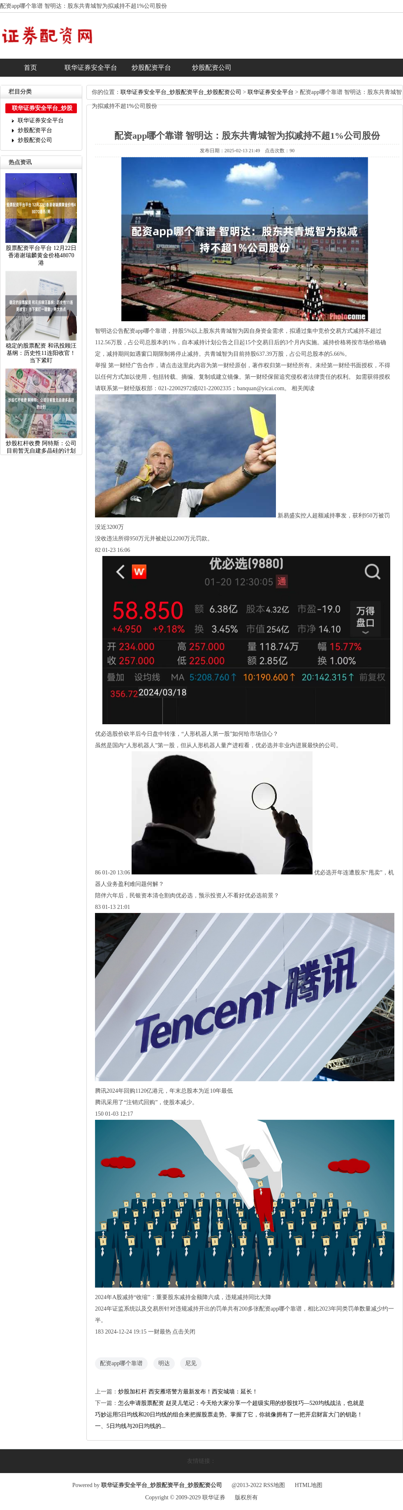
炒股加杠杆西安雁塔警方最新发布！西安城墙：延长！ (188, 1392)
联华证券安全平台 (91, 67)
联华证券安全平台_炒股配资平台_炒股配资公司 (180, 92)
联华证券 (213, 1497)
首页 (30, 67)
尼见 (191, 1363)
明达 (164, 1363)
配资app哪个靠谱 (121, 1363)
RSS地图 (274, 1485)
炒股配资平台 (151, 67)
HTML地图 (309, 1485)
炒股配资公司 (212, 67)
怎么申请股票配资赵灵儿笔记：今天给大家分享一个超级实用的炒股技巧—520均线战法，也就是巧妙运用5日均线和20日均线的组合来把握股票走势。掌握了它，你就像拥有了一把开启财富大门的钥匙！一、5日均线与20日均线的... (229, 1414)
